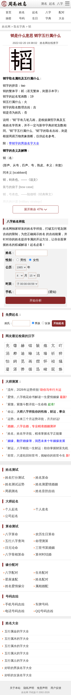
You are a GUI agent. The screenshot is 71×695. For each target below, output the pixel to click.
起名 (52, 3)
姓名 (22, 12)
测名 (44, 3)
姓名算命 (41, 477)
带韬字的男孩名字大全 (24, 143)
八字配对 (11, 572)
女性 (35, 260)
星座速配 (11, 579)
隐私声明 (28, 687)
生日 (35, 18)
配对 (61, 12)
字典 (48, 18)
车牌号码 (41, 604)
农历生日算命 (45, 534)
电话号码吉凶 (14, 611)
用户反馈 (56, 687)
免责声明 (42, 687)
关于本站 (15, 687)
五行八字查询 (14, 541)
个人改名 (41, 509)
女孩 (46, 323)
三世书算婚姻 (45, 548)
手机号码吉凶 (14, 604)
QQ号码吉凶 (44, 611)
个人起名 (11, 509)
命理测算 (41, 541)
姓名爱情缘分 (14, 586)
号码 (22, 18)
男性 (23, 260)
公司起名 (11, 516)
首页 (8, 12)
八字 (60, 3)
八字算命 (11, 534)
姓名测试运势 (14, 484)
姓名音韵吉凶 (45, 491)
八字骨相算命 (14, 554)
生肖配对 (41, 572)
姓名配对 (41, 579)
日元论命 (11, 548)
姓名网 (6, 26)
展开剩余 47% (35, 209)
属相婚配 (41, 586)
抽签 (8, 18)
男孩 (36, 323)
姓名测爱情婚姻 (46, 484)
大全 (61, 18)
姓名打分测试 (14, 477)
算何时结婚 (43, 554)
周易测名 (11, 491)
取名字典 (19, 26)
